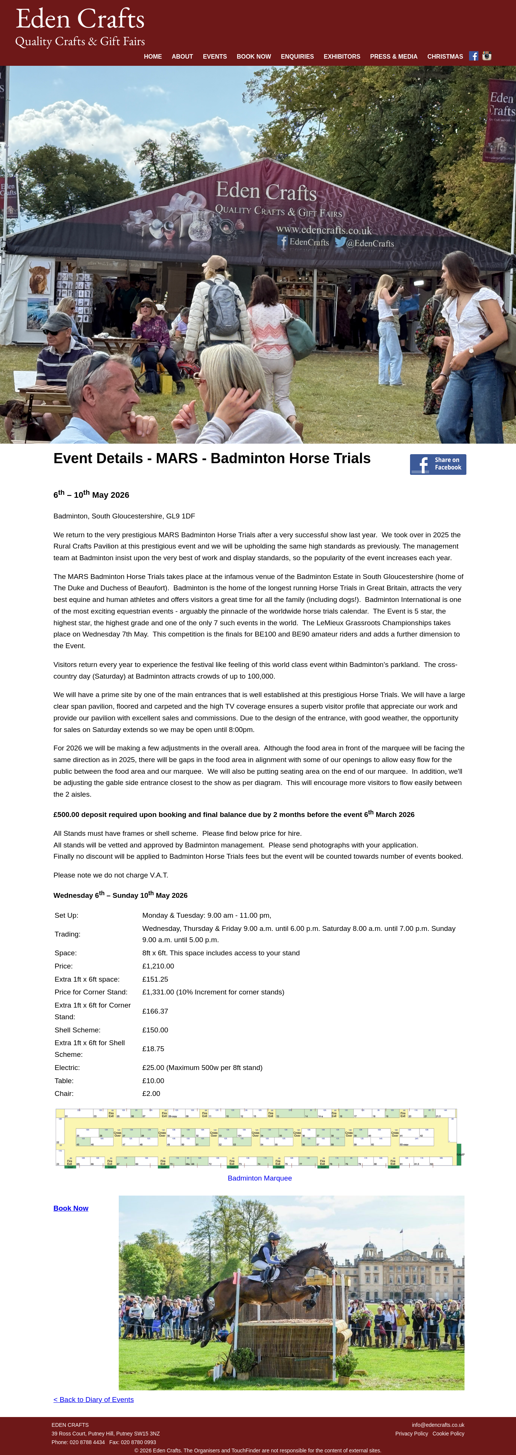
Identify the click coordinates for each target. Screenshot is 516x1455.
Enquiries (297, 56)
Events (215, 56)
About (182, 56)
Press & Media (394, 56)
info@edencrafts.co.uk (438, 1425)
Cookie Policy (449, 1434)
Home (153, 56)
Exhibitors (342, 56)
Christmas (445, 56)
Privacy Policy (411, 1434)
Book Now (254, 56)
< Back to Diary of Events (93, 1399)
